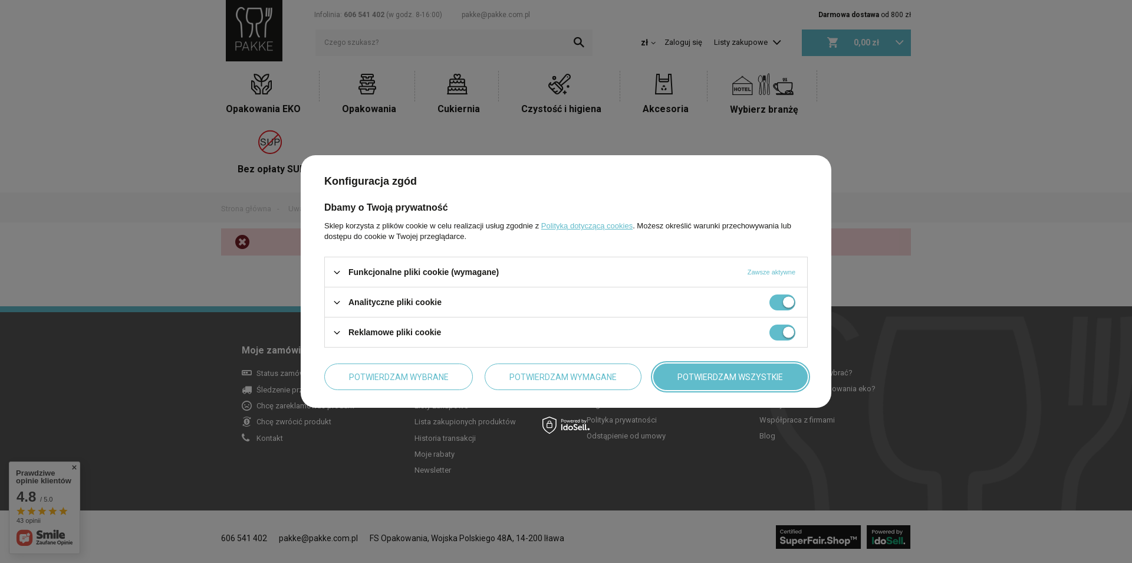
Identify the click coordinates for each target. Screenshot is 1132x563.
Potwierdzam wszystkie (730, 376)
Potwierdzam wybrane (399, 376)
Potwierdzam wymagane (563, 376)
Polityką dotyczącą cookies (587, 225)
